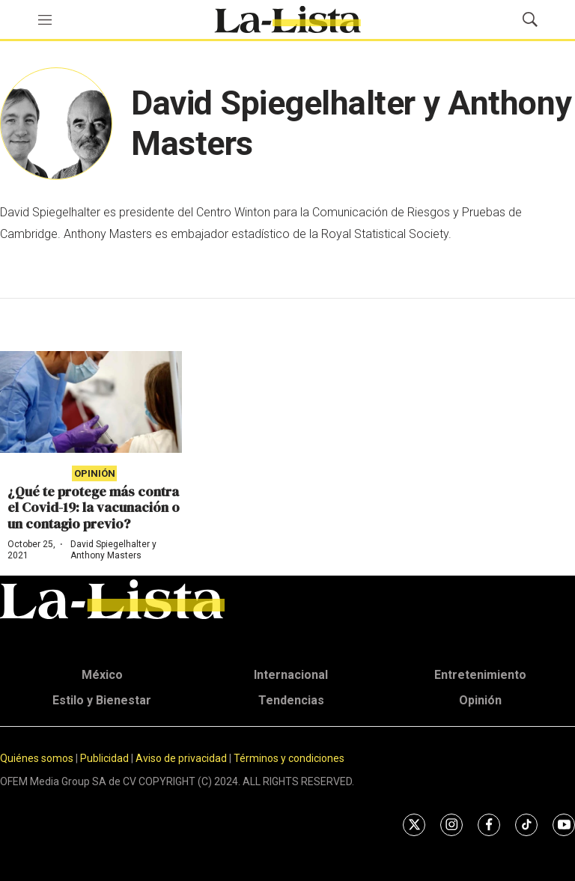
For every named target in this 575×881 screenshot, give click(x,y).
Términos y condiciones (289, 758)
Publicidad (105, 758)
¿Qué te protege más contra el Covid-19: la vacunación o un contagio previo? (93, 507)
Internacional (291, 675)
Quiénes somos (36, 758)
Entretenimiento (480, 675)
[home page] (287, 19)
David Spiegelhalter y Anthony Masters (113, 549)
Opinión (94, 473)
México (102, 675)
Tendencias (291, 700)
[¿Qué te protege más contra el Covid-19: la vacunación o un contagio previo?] (91, 402)
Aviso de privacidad (181, 758)
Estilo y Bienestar (101, 700)
